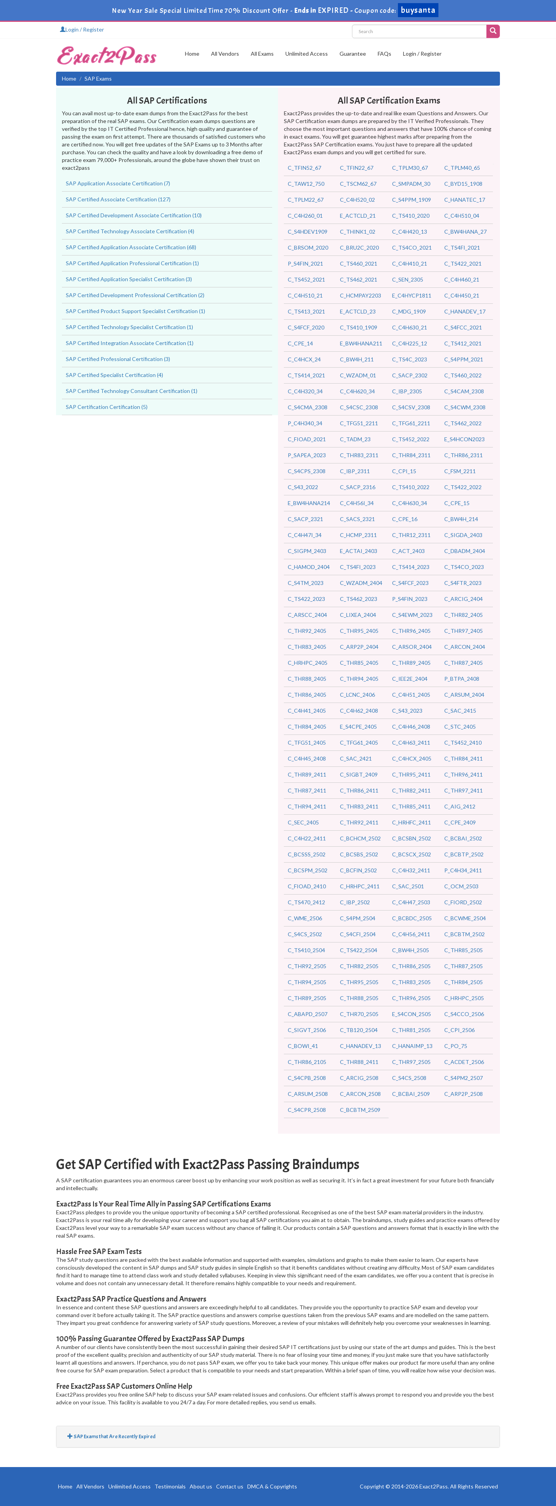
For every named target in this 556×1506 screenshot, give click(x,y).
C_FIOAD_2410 (307, 886)
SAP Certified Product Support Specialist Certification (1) (135, 311)
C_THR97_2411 (463, 790)
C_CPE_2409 (460, 822)
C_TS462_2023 (358, 598)
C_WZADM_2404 (361, 583)
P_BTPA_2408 (461, 678)
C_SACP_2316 (357, 487)
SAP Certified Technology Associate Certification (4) (130, 231)
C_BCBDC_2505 (412, 918)
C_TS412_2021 (463, 343)
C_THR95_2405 (359, 630)
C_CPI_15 (404, 471)
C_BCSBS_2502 (359, 854)
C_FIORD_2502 (463, 902)
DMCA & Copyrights (272, 1486)
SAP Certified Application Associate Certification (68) (131, 247)
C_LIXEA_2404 (358, 614)
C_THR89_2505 (307, 998)
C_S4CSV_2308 (411, 407)
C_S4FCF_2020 (306, 327)
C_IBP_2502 (355, 902)
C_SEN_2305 (407, 279)
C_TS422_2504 (358, 950)
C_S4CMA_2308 (307, 407)
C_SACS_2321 (357, 519)
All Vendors (225, 53)
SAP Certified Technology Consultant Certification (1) (131, 391)
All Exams (262, 53)
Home (192, 53)
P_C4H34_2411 (463, 870)
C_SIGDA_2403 (463, 535)
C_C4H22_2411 (307, 838)
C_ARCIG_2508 (359, 1077)
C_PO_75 (455, 1046)
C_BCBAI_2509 (411, 1093)
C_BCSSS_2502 (307, 854)
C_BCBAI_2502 (463, 838)
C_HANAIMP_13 (412, 1046)
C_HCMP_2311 (358, 535)
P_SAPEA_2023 (307, 455)
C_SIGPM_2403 (307, 551)
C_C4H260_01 (305, 215)
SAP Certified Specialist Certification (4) (114, 375)
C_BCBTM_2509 (360, 1109)
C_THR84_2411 (463, 758)
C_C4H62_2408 (359, 710)
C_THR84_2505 (463, 982)
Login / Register (82, 29)
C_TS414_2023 (410, 567)
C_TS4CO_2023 (464, 567)
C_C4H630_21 (409, 327)
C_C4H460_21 (461, 279)
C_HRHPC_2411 (360, 886)
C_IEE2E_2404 (410, 678)
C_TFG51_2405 (307, 742)
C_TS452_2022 (410, 439)
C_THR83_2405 (307, 646)
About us (201, 1486)
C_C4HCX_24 (304, 359)
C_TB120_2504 (359, 1030)
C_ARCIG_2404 (463, 598)
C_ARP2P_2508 (463, 1093)
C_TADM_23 (355, 439)
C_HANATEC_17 (464, 199)
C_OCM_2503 (461, 886)
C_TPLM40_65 (462, 167)
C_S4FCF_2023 (410, 583)
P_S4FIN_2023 (410, 598)
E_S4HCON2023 (464, 439)
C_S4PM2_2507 (463, 1077)
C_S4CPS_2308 (307, 471)
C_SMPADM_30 (411, 183)
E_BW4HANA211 (361, 343)
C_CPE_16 (404, 519)
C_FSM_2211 (460, 471)
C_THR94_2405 (359, 678)
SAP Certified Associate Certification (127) (118, 199)
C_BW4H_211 (357, 359)
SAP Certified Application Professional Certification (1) (132, 263)
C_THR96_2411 (463, 774)
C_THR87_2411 (307, 790)
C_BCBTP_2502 (464, 854)
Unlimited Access (306, 53)
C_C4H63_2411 (411, 742)
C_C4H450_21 (461, 295)
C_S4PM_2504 (357, 918)
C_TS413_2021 (306, 311)
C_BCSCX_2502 (411, 854)
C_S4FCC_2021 (463, 327)
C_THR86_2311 (463, 455)
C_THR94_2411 (307, 806)
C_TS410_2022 (410, 487)
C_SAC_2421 (356, 758)
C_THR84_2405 (307, 726)
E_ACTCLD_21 (358, 215)
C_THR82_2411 (411, 790)
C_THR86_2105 (307, 1062)
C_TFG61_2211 (411, 423)
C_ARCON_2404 (464, 646)
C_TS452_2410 (463, 742)
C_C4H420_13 (409, 231)
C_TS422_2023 (306, 598)
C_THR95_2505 (359, 982)
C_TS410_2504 (306, 950)
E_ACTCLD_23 (358, 311)
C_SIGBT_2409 (359, 774)
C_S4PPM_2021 (463, 359)
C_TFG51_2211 (359, 423)
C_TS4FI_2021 (462, 247)
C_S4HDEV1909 (307, 231)
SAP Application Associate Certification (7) (118, 183)
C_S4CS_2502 (305, 934)
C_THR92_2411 (359, 822)
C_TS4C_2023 (409, 359)
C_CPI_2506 (459, 1030)
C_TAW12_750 (306, 183)
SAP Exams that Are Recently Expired (111, 1436)
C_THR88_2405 (307, 678)
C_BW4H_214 (461, 519)
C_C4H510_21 (305, 295)
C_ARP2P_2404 (359, 646)
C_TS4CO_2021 (412, 247)
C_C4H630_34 (409, 503)
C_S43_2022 (303, 487)
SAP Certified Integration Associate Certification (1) (130, 343)
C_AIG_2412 (459, 806)
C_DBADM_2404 (464, 551)
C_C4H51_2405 (411, 694)
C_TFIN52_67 (304, 167)
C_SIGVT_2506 (307, 1030)
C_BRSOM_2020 (308, 247)
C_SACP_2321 (305, 519)
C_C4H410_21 (409, 263)
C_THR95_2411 (411, 774)
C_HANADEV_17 (465, 311)
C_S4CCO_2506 (464, 1014)
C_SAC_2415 (460, 710)
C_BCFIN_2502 (358, 870)
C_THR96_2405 (411, 630)
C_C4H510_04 (461, 215)
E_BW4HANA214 (309, 503)
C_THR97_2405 (463, 630)
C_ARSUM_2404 (464, 694)
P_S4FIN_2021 (305, 263)
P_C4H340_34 (305, 423)
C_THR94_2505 (307, 982)
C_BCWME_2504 (465, 918)
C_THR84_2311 (411, 455)
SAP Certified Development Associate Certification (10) (134, 215)
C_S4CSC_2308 (359, 407)
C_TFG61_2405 (359, 742)
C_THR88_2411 (359, 1062)
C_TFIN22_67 (356, 167)
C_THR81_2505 (411, 1030)
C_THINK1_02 (357, 231)
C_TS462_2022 (463, 423)
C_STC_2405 (460, 726)
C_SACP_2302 (410, 375)
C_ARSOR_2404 (412, 646)
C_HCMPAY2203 (360, 295)
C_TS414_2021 (306, 375)
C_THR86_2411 (359, 790)
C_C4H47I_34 (305, 535)
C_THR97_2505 (411, 1062)
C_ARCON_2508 (360, 1093)
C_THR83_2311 (359, 455)
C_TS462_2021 (358, 279)
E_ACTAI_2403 (358, 551)
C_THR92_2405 (307, 630)
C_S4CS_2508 (409, 1077)
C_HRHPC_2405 (307, 662)
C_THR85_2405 (359, 662)
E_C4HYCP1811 (411, 295)
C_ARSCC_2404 (307, 614)
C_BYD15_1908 (463, 183)
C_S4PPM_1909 (411, 199)
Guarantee (353, 53)
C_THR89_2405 (411, 662)
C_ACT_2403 (408, 551)
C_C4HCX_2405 (411, 758)
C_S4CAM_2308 (464, 391)
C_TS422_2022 (463, 487)
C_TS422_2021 (463, 263)
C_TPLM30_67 (410, 167)
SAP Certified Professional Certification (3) (118, 359)
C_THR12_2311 (411, 535)
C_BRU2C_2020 (359, 247)
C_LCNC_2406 (357, 694)
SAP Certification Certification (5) (107, 406)
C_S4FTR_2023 (463, 583)
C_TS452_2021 (306, 279)
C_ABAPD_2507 (307, 1014)
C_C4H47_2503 (411, 902)
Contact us (229, 1486)
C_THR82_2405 (463, 614)
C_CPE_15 (457, 503)
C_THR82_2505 (359, 966)
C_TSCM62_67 (358, 183)
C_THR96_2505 (411, 998)
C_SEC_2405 (303, 822)
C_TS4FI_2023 (358, 567)
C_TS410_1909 (358, 327)
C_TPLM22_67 (306, 199)
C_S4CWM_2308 (465, 407)
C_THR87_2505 (463, 966)
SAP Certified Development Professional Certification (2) (135, 295)
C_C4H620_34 (357, 391)
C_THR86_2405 (307, 694)
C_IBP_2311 (355, 471)
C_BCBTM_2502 (464, 934)
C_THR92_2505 (307, 966)
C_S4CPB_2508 (307, 1077)
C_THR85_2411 (411, 806)
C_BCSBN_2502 (411, 838)
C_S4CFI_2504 (358, 934)
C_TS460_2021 (358, 263)
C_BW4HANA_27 (465, 231)
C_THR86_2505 (411, 966)
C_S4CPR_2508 (307, 1109)
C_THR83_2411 (359, 806)
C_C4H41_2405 (307, 710)
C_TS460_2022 (463, 375)
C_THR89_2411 (307, 774)
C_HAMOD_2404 (309, 567)
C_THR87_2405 (463, 662)
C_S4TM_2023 (306, 583)
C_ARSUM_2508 (308, 1093)
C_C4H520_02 (357, 199)
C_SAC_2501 (408, 886)
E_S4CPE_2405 (358, 726)
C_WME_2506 (305, 918)
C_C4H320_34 (305, 391)
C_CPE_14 (300, 343)
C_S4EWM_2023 (412, 614)
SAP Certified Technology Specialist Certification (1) (129, 327)
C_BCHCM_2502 (360, 838)
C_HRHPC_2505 (464, 998)
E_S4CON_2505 (411, 1014)
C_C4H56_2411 (411, 934)
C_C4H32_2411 (411, 870)
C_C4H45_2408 (307, 758)
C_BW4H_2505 (410, 950)
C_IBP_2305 (407, 391)
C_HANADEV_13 (360, 1046)
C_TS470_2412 (306, 902)
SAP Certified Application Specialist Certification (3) (129, 279)
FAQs (384, 53)
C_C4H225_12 (409, 343)
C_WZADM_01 (358, 375)
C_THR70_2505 (359, 1014)
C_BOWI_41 (303, 1046)
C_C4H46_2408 (411, 726)
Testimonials (170, 1486)
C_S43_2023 (407, 710)
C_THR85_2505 (463, 950)
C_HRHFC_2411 (411, 822)
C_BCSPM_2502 (307, 870)
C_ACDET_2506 (464, 1062)
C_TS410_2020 (410, 215)
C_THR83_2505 (411, 982)
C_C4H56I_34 (357, 503)
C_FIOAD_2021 (307, 439)
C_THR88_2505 (359, 998)
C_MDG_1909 (409, 311)
